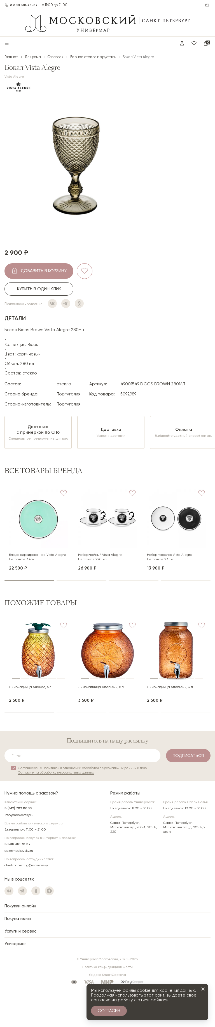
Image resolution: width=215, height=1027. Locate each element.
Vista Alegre (14, 77)
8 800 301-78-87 (24, 5)
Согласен (109, 1010)
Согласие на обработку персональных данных (56, 772)
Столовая (56, 57)
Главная (11, 57)
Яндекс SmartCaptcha (107, 975)
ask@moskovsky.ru (18, 851)
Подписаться (188, 755)
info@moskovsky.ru (18, 815)
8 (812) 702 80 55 (18, 808)
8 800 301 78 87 (17, 844)
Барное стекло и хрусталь (93, 57)
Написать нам (208, 5)
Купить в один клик (39, 288)
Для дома (33, 57)
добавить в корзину (44, 270)
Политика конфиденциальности (107, 967)
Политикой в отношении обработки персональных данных (89, 768)
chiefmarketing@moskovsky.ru (28, 865)
